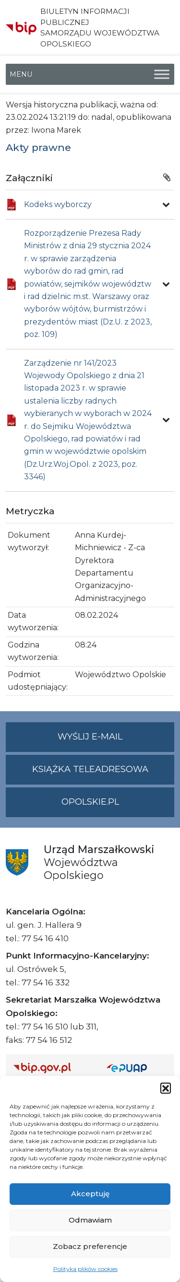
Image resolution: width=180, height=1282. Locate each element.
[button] (165, 1088)
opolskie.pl (90, 802)
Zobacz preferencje (90, 1246)
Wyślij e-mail (116, 740)
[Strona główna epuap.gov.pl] (137, 1067)
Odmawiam (90, 1219)
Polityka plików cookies (85, 1268)
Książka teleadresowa (90, 769)
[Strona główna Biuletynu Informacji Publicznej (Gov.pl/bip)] (52, 1067)
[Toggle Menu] (161, 74)
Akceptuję (90, 1193)
